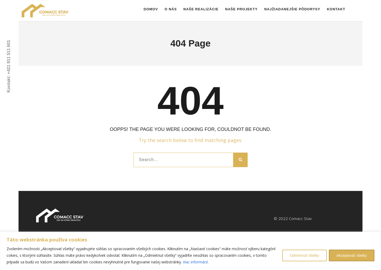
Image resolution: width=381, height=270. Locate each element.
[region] (190, 251)
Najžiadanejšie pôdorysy (292, 9)
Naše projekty (241, 9)
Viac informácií (195, 261)
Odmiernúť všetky (304, 255)
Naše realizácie (201, 9)
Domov (151, 9)
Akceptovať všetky (352, 255)
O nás (171, 9)
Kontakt (336, 9)
